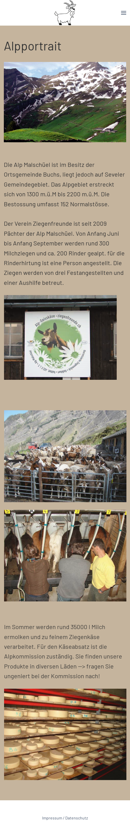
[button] (123, 13)
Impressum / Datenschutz (65, 818)
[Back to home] (65, 13)
